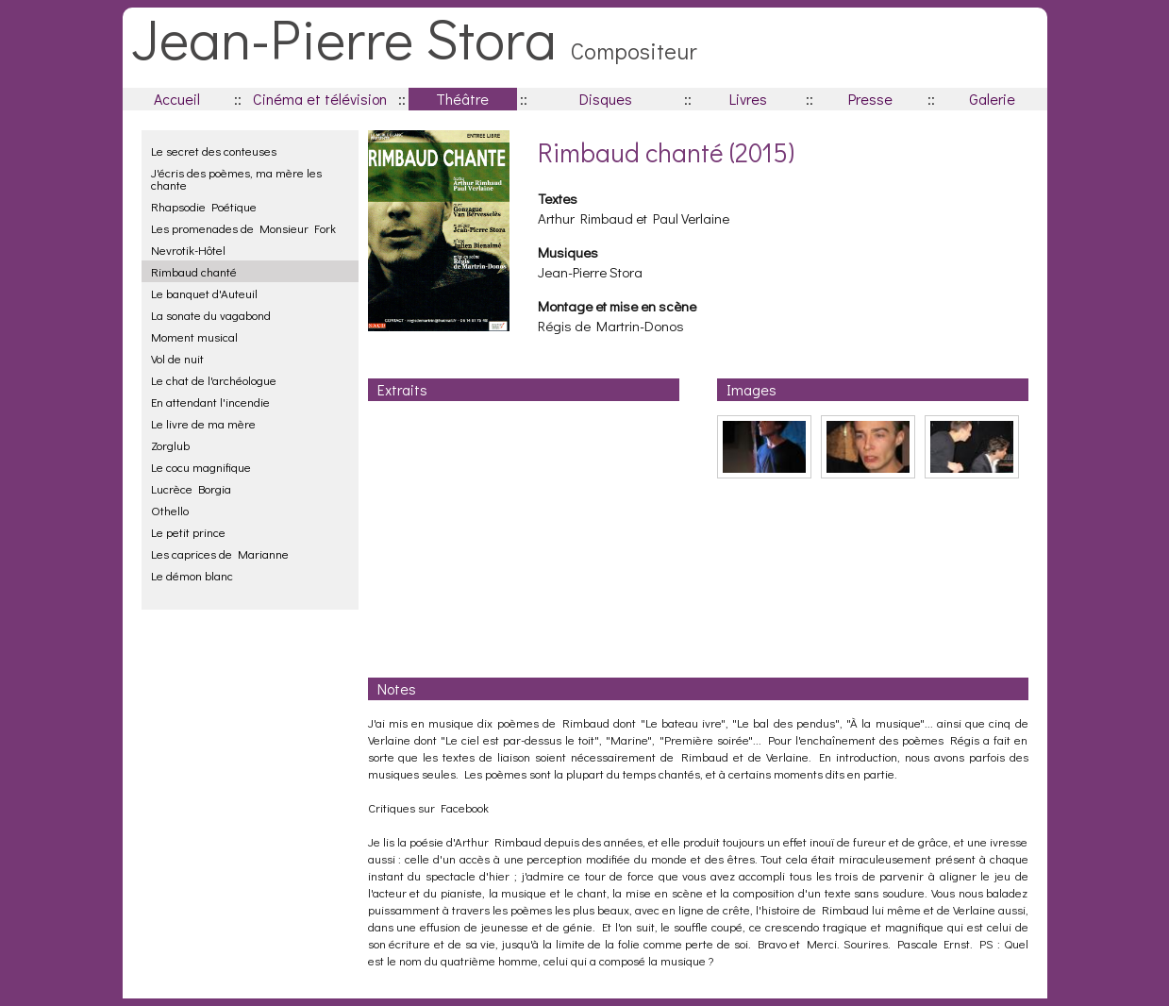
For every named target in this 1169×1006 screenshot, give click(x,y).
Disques (605, 99)
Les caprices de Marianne (220, 553)
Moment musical (194, 336)
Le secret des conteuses (213, 151)
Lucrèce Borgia (191, 488)
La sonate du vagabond (211, 315)
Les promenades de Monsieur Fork (243, 228)
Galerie (992, 99)
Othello (170, 510)
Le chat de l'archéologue (213, 380)
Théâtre (462, 99)
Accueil (177, 99)
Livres (748, 99)
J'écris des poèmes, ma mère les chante (236, 178)
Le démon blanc (192, 575)
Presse (870, 99)
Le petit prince (188, 532)
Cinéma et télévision (320, 99)
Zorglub (170, 445)
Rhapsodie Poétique (204, 206)
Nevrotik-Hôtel (188, 250)
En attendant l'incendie (210, 402)
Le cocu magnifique (201, 467)
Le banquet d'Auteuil (204, 293)
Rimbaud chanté (194, 271)
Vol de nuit (177, 358)
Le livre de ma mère (203, 423)
